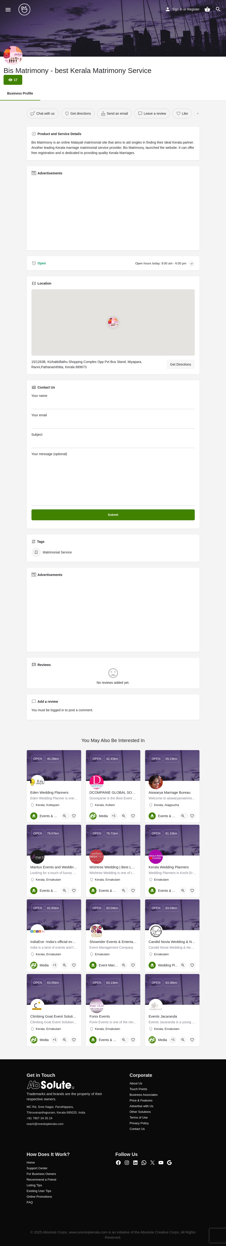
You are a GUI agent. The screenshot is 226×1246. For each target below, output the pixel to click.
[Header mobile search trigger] (218, 9)
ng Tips (37, 1185)
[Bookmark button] (74, 816)
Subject (113, 440)
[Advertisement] (113, 212)
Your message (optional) (113, 479)
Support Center (37, 1168)
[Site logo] (24, 9)
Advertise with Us (141, 1106)
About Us (136, 1083)
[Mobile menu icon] (8, 9)
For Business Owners (41, 1174)
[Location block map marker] (113, 322)
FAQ (30, 1202)
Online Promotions (39, 1196)
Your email (113, 421)
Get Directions (180, 364)
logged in (57, 710)
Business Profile (20, 93)
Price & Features (141, 1100)
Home (31, 1162)
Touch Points (138, 1089)
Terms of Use (139, 1117)
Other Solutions (140, 1112)
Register (193, 9)
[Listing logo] (13, 55)
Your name (113, 401)
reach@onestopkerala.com (45, 1124)
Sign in (177, 9)
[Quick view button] (64, 816)
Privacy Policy (139, 1123)
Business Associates (144, 1094)
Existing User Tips (39, 1191)
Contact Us (137, 1129)
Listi (29, 1185)
